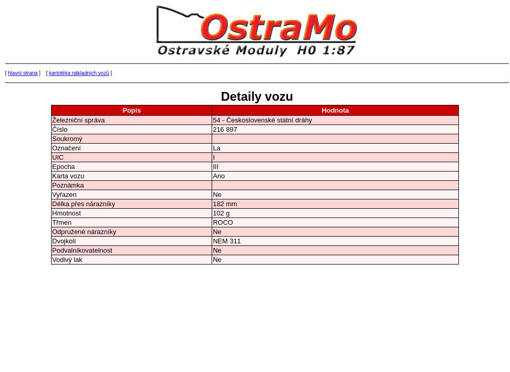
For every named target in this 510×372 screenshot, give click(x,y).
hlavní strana (23, 73)
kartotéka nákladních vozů (79, 73)
